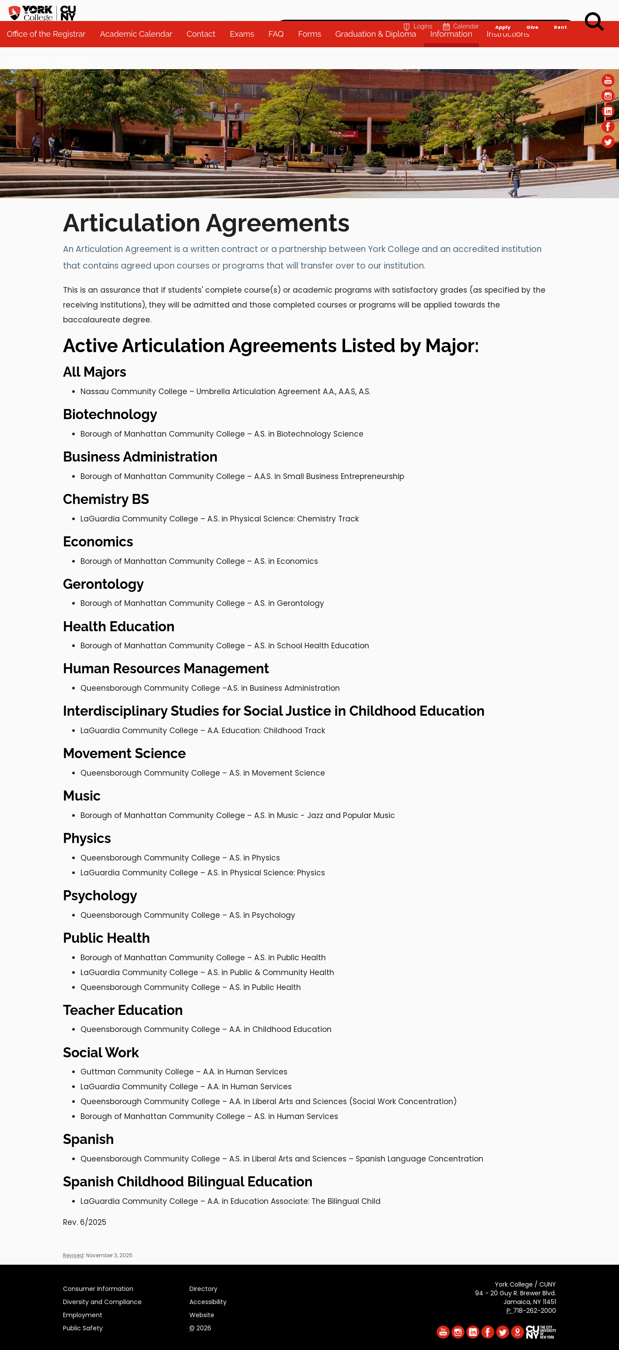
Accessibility (208, 1301)
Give (532, 11)
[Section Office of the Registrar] (309, 196)
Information (455, 56)
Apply (502, 11)
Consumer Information (98, 1287)
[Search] (594, 22)
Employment (82, 1314)
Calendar (460, 11)
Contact (204, 56)
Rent (560, 11)
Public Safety (83, 1327)
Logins (416, 11)
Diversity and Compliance (102, 1301)
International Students (51, 82)
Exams (246, 56)
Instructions (512, 56)
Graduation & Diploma (379, 56)
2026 (200, 1327)
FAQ (279, 56)
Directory (203, 1287)
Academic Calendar (140, 56)
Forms (313, 56)
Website (201, 1314)
